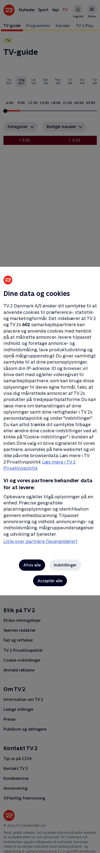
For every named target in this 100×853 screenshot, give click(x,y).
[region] (50, 426)
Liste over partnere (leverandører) (40, 541)
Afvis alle (32, 565)
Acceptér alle (50, 580)
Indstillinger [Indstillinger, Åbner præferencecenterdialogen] (65, 565)
